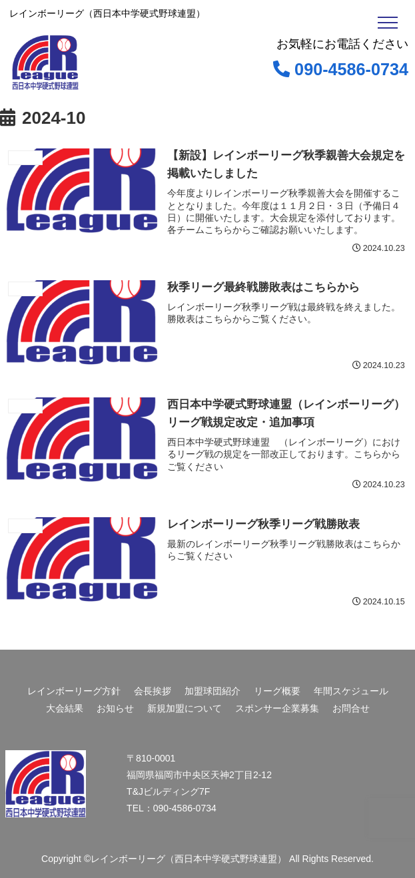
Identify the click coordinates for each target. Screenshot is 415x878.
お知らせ (115, 708)
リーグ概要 (277, 691)
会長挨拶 (152, 691)
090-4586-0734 (340, 69)
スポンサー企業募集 (277, 708)
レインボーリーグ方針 (74, 691)
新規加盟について (184, 708)
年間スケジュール (351, 691)
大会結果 (64, 708)
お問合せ (351, 708)
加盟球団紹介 (212, 691)
